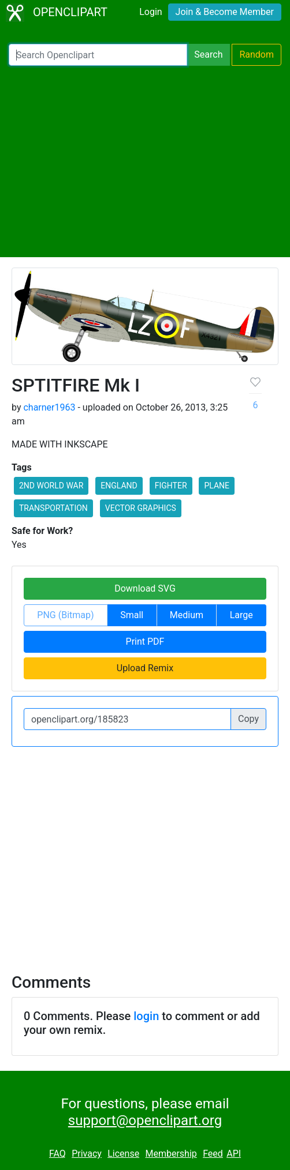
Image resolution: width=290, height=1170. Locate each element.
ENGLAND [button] (119, 485)
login (146, 1016)
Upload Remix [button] (145, 668)
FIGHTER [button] (171, 485)
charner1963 (49, 407)
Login (150, 11)
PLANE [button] (216, 485)
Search (208, 54)
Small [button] (131, 615)
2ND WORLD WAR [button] (51, 485)
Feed (213, 1153)
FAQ (57, 1153)
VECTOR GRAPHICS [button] (140, 508)
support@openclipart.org (145, 1120)
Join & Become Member (225, 11)
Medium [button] (186, 615)
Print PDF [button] (145, 641)
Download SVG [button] (145, 588)
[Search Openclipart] (98, 55)
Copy (248, 718)
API (233, 1153)
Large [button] (241, 615)
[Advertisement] (145, 161)
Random (256, 54)
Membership (170, 1153)
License (123, 1153)
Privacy (87, 1153)
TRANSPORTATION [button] (53, 508)
